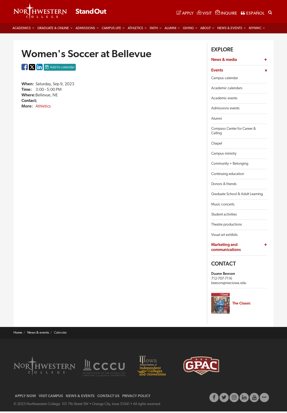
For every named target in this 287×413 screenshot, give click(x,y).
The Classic (241, 305)
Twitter (32, 72)
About (205, 30)
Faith (154, 30)
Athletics (135, 30)
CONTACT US (108, 398)
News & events (38, 334)
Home (18, 334)
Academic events (224, 100)
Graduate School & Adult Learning (237, 195)
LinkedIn (39, 69)
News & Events (229, 30)
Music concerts (223, 206)
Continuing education (227, 175)
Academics (21, 30)
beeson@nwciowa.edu (228, 284)
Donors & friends (224, 185)
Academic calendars (226, 90)
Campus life (111, 30)
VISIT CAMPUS (51, 398)
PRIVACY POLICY (136, 398)
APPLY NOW (25, 398)
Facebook (24, 69)
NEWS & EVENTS (80, 398)
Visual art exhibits (224, 236)
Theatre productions (226, 226)
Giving (188, 30)
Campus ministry (223, 155)
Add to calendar (62, 69)
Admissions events (225, 110)
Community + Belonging (229, 165)
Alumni (170, 30)
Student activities (224, 216)
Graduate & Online (53, 30)
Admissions (85, 30)
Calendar (60, 334)
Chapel (216, 145)
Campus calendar (224, 79)
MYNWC (255, 30)
